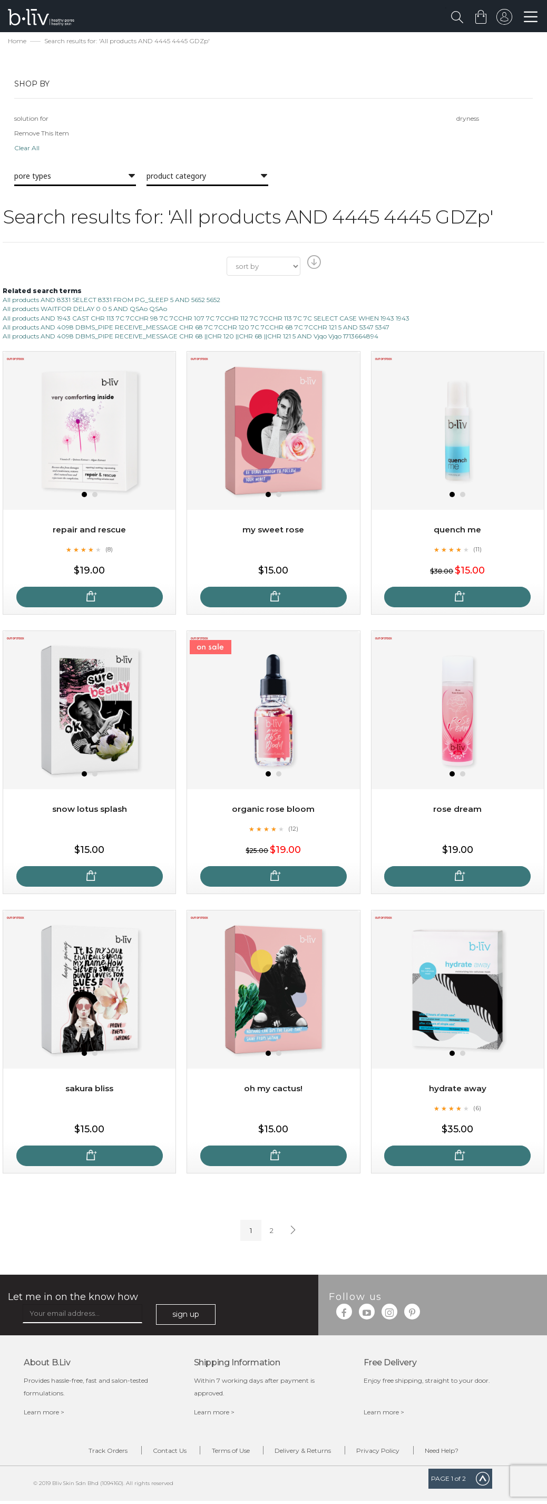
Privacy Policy (390, 1453)
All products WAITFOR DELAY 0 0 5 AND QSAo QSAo (85, 310)
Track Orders (88, 1453)
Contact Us (157, 1453)
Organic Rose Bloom (273, 811)
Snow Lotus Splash (89, 811)
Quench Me (457, 531)
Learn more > (44, 1414)
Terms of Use (227, 1453)
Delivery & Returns (307, 1453)
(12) (293, 829)
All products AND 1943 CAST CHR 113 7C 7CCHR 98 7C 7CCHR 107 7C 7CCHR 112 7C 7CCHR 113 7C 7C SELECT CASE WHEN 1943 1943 (206, 319)
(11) (477, 550)
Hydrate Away (457, 1090)
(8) (109, 550)
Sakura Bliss (89, 1090)
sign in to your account (503, 19)
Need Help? (461, 1453)
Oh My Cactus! (273, 1090)
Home (17, 42)
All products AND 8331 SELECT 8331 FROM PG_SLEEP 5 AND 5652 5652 (111, 301)
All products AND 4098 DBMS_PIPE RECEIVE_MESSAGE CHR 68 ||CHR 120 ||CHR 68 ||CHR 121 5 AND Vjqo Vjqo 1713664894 (190, 337)
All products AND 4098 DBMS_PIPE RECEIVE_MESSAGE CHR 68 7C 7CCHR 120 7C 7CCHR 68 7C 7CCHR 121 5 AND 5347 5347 (196, 328)
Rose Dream (457, 811)
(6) (477, 1109)
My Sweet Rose (273, 531)
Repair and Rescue (89, 531)
